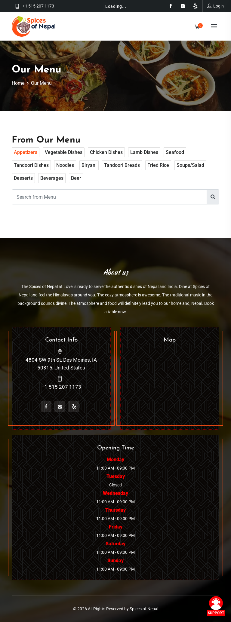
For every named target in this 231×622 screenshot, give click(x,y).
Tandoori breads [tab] (122, 165)
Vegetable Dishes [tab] (63, 152)
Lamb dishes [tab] (144, 152)
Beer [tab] (76, 178)
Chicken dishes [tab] (106, 152)
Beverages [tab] (51, 178)
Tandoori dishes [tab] (31, 165)
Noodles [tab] (65, 165)
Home (18, 83)
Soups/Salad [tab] (190, 165)
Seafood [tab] (175, 152)
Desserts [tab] (23, 178)
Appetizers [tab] (25, 152)
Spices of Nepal (144, 608)
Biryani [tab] (89, 165)
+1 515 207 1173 (38, 6)
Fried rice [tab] (158, 165)
